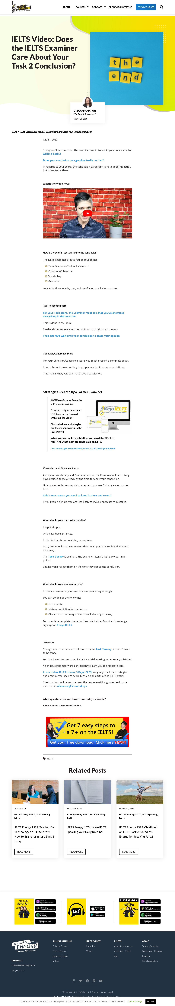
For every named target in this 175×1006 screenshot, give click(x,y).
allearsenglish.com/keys (72, 686)
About (67, 8)
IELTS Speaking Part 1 (78, 814)
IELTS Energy (94, 945)
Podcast (94, 8)
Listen (118, 945)
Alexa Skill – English (123, 955)
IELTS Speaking (97, 814)
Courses (80, 8)
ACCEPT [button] (150, 1001)
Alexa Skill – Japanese (124, 950)
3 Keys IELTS (64, 625)
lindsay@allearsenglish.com (25, 969)
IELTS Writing (43, 814)
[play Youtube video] (87, 213)
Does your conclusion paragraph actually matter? (73, 160)
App (116, 960)
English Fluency (60, 955)
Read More (25, 856)
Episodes (90, 950)
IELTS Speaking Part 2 (130, 814)
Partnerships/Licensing (153, 955)
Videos (56, 965)
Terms (103, 996)
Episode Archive (60, 950)
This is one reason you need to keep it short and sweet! (77, 495)
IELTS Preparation (151, 965)
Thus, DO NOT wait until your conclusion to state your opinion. (81, 335)
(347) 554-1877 (19, 975)
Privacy (94, 996)
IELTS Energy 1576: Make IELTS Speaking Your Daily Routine (86, 831)
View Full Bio (80, 118)
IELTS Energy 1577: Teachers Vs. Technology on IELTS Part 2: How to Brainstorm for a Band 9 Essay (34, 836)
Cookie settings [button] (135, 1001)
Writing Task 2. (52, 153)
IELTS (14, 131)
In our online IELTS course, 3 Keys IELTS (67, 672)
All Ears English (63, 945)
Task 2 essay (56, 556)
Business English (61, 960)
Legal (111, 996)
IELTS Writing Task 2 (24, 814)
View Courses (142, 8)
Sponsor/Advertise (116, 8)
